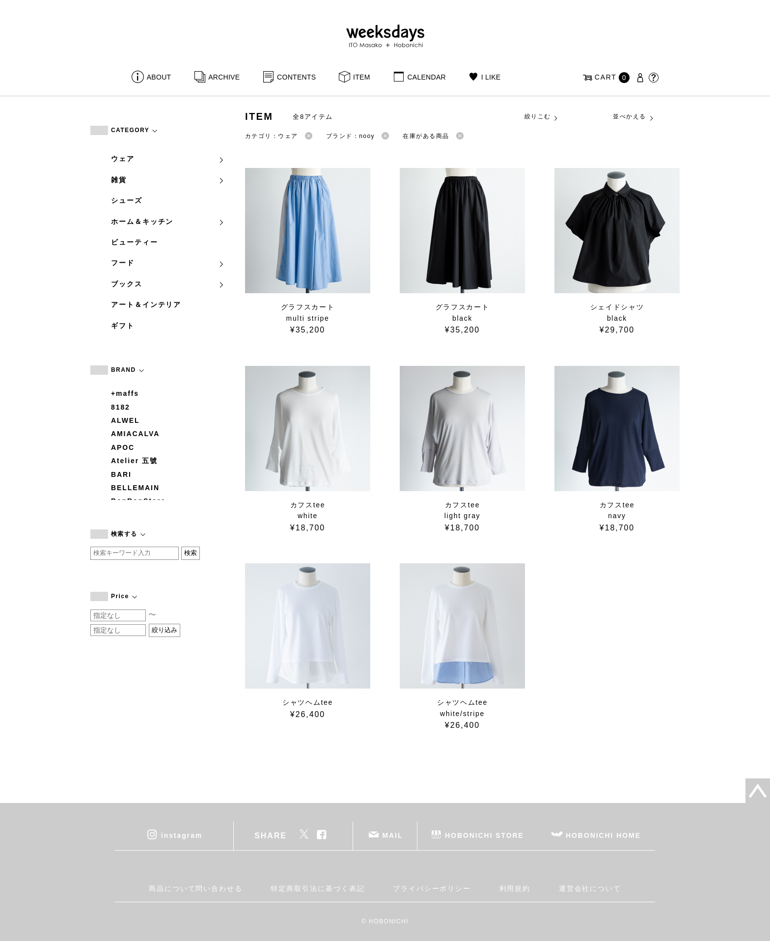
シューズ (126, 200)
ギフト (123, 326)
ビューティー (134, 242)
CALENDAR (426, 77)
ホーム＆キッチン (168, 221)
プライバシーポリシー (432, 888)
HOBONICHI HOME (603, 835)
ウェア (168, 158)
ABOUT (159, 77)
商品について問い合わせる (196, 888)
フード (168, 262)
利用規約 (515, 888)
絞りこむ (541, 117)
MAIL (393, 835)
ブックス (168, 283)
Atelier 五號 (134, 461)
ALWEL (125, 420)
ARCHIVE (224, 77)
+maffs (125, 393)
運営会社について (590, 888)
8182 (120, 407)
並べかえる (633, 117)
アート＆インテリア (146, 304)
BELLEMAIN (135, 488)
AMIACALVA (135, 434)
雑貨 (168, 179)
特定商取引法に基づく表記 (317, 888)
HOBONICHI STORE (484, 835)
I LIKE (491, 77)
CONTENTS (296, 77)
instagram (181, 835)
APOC (123, 447)
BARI (121, 474)
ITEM (361, 77)
